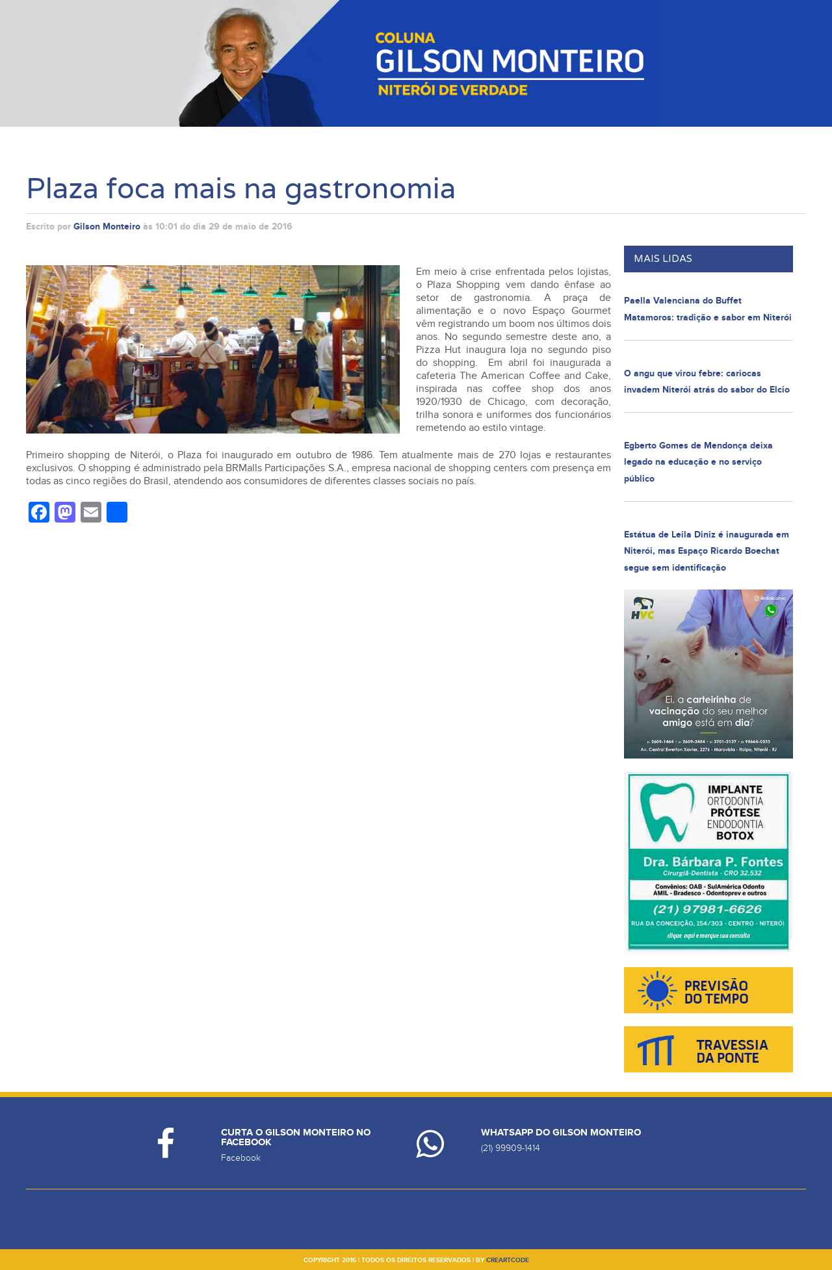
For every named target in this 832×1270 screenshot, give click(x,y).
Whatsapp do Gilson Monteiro (561, 1132)
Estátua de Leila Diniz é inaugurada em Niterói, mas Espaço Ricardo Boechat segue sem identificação (706, 551)
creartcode (507, 1260)
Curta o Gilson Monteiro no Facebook (295, 1137)
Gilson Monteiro (106, 226)
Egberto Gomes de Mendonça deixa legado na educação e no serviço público (698, 462)
